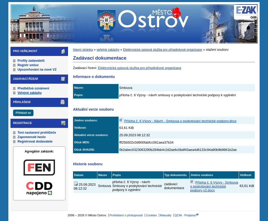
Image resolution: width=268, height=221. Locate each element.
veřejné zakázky (108, 50)
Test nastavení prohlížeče (37, 132)
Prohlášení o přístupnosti (126, 215)
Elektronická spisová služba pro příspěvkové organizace (162, 50)
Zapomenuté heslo (32, 137)
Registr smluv (28, 65)
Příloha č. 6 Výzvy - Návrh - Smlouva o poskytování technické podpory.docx (180, 121)
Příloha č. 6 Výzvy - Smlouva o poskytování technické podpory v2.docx (214, 186)
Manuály (165, 215)
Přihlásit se (23, 112)
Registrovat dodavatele (35, 141)
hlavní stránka (83, 50)
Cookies (151, 215)
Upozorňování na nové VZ (37, 69)
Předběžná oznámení (33, 88)
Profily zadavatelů (31, 61)
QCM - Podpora (185, 215)
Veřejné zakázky (30, 93)
